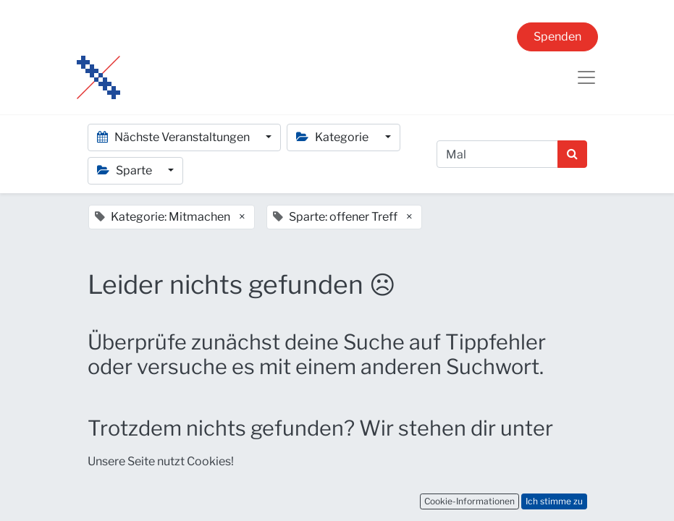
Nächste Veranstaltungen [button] (174, 137)
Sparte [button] (125, 170)
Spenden (557, 36)
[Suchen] (572, 154)
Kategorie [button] (333, 137)
